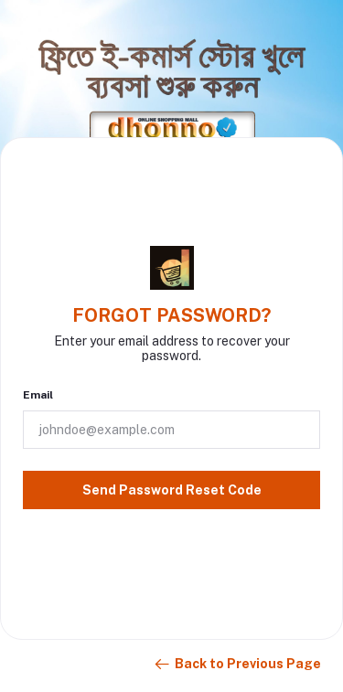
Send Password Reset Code (172, 490)
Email (38, 395)
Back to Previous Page (237, 664)
